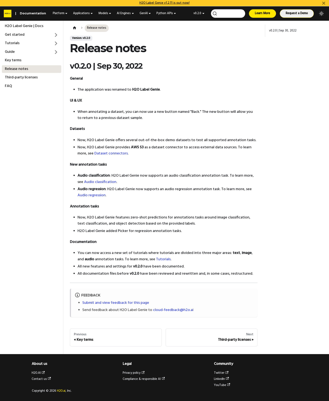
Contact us (41, 379)
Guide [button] (10, 52)
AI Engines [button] (124, 13)
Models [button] (103, 13)
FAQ (8, 86)
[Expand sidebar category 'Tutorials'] (56, 43)
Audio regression (91, 195)
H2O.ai (61, 391)
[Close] (323, 3)
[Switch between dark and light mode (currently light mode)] (321, 13)
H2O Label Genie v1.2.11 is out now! (164, 2)
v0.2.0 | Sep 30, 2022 (282, 30)
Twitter (221, 373)
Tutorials (12, 43)
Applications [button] (81, 13)
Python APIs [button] (164, 13)
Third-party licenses (21, 77)
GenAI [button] (144, 13)
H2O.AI (38, 373)
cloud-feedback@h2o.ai (173, 310)
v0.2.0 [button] (197, 13)
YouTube (222, 385)
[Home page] (74, 28)
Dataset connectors (111, 153)
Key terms (13, 60)
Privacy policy (133, 373)
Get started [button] (14, 35)
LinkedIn (221, 379)
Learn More (262, 13)
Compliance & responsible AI (144, 379)
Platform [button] (58, 13)
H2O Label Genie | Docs (24, 26)
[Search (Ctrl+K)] (228, 13)
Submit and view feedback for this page (115, 303)
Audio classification (100, 182)
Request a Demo (297, 13)
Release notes (16, 69)
